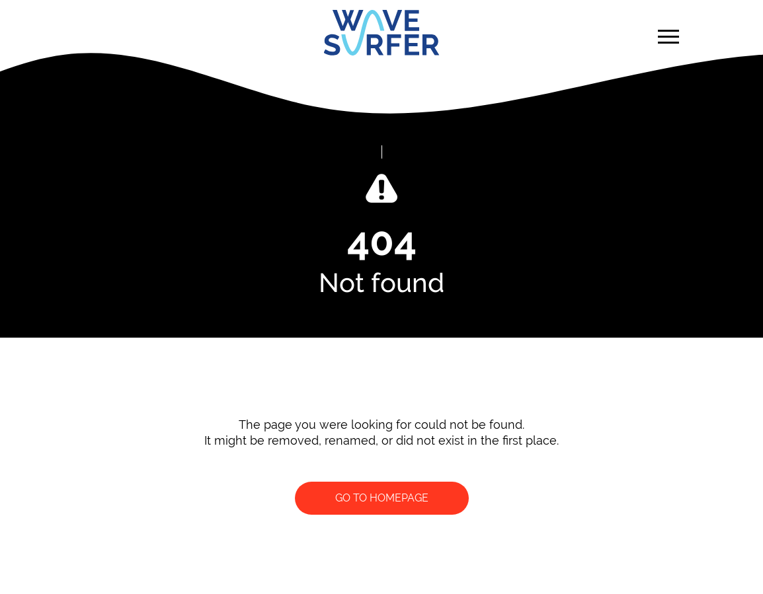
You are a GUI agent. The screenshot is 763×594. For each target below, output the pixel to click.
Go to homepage (381, 498)
